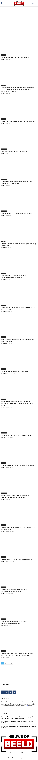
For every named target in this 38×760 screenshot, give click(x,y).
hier (27, 705)
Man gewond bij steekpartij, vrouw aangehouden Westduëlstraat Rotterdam (18, 726)
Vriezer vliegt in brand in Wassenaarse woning (16, 559)
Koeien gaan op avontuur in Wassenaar (14, 151)
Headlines (4, 55)
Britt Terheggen (4, 625)
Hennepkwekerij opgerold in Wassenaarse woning (17, 465)
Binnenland (4, 149)
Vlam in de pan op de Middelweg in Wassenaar (17, 213)
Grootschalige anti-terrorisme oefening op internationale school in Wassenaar (15, 496)
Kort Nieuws (4, 493)
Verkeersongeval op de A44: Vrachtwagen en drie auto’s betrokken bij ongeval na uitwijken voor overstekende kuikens (17, 89)
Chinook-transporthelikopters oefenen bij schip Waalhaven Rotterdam (17, 722)
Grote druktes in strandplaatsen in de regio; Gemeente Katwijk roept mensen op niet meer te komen (17, 403)
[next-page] (11, 663)
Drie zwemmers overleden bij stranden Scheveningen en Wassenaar (14, 622)
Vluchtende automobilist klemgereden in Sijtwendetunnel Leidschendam (14, 590)
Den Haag (3, 399)
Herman (3, 437)
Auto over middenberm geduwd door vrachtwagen (18, 121)
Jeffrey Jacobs (4, 247)
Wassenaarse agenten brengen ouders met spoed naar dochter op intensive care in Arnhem (17, 654)
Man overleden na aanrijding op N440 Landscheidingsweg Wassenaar (13, 276)
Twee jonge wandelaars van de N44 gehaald (16, 435)
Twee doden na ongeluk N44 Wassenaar (14, 371)
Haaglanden (4, 432)
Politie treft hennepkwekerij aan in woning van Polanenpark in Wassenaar (16, 182)
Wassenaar (4, 85)
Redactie (3, 59)
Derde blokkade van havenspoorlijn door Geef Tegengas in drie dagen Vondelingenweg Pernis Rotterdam (18, 717)
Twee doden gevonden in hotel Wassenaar (15, 57)
